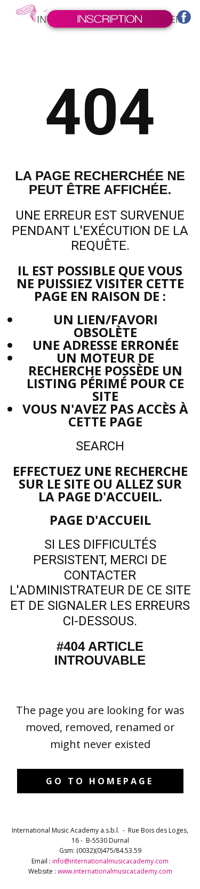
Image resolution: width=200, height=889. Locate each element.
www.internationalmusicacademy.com (115, 871)
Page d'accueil (100, 520)
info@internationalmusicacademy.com (110, 861)
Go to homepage (100, 781)
